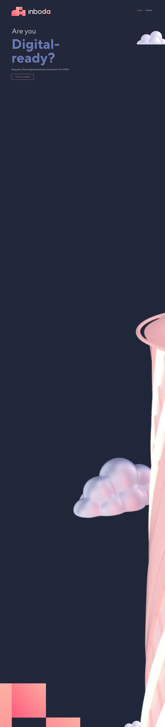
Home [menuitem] (139, 10)
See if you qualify (22, 77)
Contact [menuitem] (149, 10)
